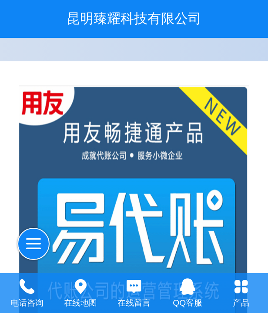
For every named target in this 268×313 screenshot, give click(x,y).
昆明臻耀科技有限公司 (134, 18)
